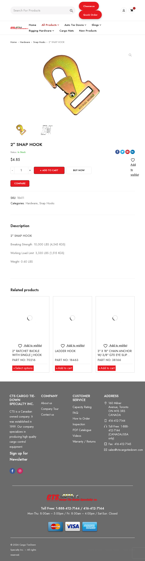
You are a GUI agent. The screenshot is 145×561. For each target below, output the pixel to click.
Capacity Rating (82, 407)
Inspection (79, 424)
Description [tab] (19, 226)
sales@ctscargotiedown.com (125, 450)
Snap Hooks (39, 42)
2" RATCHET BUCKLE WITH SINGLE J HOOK (27, 353)
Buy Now (79, 170)
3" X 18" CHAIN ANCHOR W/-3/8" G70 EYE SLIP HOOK (115, 355)
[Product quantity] (21, 170)
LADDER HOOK (65, 351)
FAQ (75, 413)
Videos (77, 436)
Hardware (25, 42)
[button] (89, 6)
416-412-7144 (116, 421)
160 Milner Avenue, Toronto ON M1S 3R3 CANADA (118, 409)
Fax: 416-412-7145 (119, 444)
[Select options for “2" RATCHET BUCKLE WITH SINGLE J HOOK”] (23, 368)
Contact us (47, 415)
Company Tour (50, 409)
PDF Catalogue (82, 430)
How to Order (81, 418)
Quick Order (90, 15)
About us (46, 403)
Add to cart (50, 170)
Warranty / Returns (84, 441)
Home (13, 42)
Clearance (89, 6)
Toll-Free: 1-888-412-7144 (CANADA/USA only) (118, 432)
